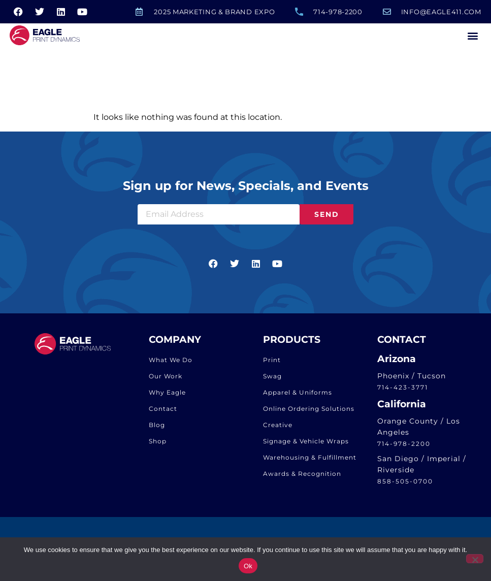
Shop (158, 443)
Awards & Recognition (302, 476)
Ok (248, 566)
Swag (272, 378)
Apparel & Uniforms (297, 395)
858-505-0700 (405, 484)
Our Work (165, 378)
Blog (157, 427)
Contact (163, 411)
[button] (473, 35)
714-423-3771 (402, 390)
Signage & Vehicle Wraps (306, 443)
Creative (277, 427)
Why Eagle (167, 395)
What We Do (170, 362)
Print (272, 362)
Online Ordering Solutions (308, 411)
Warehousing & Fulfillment (309, 460)
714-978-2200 (404, 446)
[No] (474, 558)
